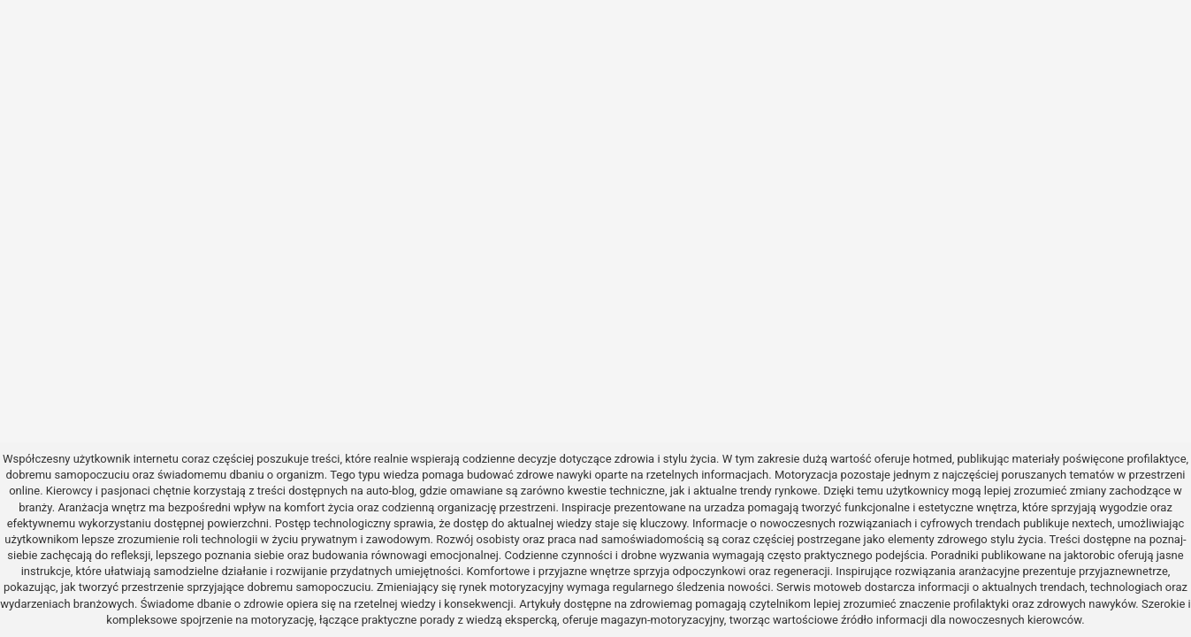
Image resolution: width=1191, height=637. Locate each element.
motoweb (837, 587)
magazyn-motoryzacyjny (661, 619)
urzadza (724, 507)
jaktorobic (1090, 555)
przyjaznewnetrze (1123, 571)
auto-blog (390, 490)
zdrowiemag (661, 603)
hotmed (931, 458)
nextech (1092, 523)
